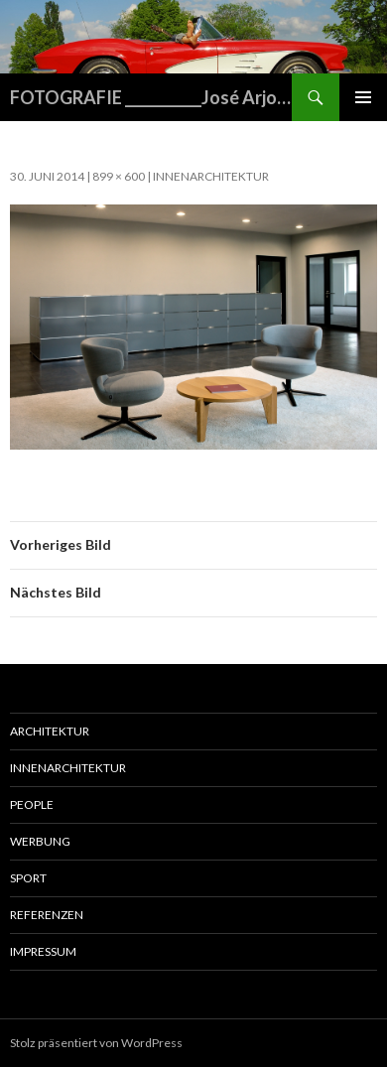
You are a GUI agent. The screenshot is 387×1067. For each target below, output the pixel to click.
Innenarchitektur (211, 176)
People (32, 804)
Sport (28, 877)
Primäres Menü (363, 97)
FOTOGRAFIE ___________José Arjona (151, 97)
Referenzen (46, 914)
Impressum (43, 951)
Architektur (49, 731)
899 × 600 (118, 176)
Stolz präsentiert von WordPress (96, 1042)
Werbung (40, 841)
